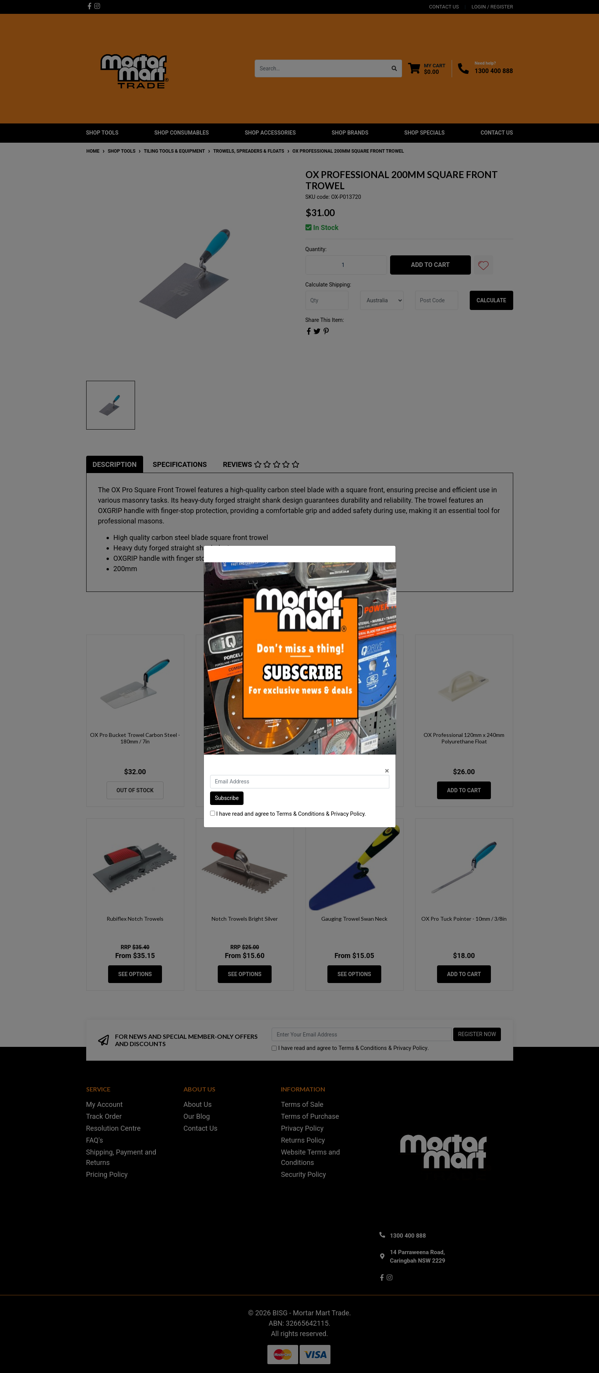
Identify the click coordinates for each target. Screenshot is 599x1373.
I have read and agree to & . (288, 814)
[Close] (387, 771)
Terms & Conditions (300, 814)
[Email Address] (299, 781)
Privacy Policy (348, 814)
